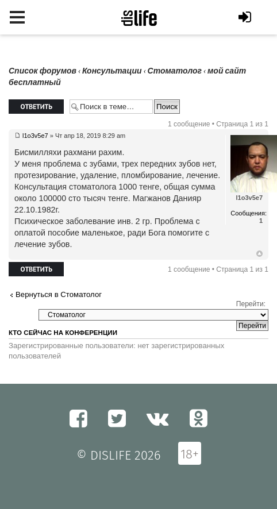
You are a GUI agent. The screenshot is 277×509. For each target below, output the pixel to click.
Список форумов (42, 71)
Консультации (112, 71)
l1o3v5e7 (35, 135)
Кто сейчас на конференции (63, 332)
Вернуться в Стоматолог (59, 294)
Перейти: (251, 304)
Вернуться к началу (259, 254)
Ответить (36, 106)
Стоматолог (175, 71)
